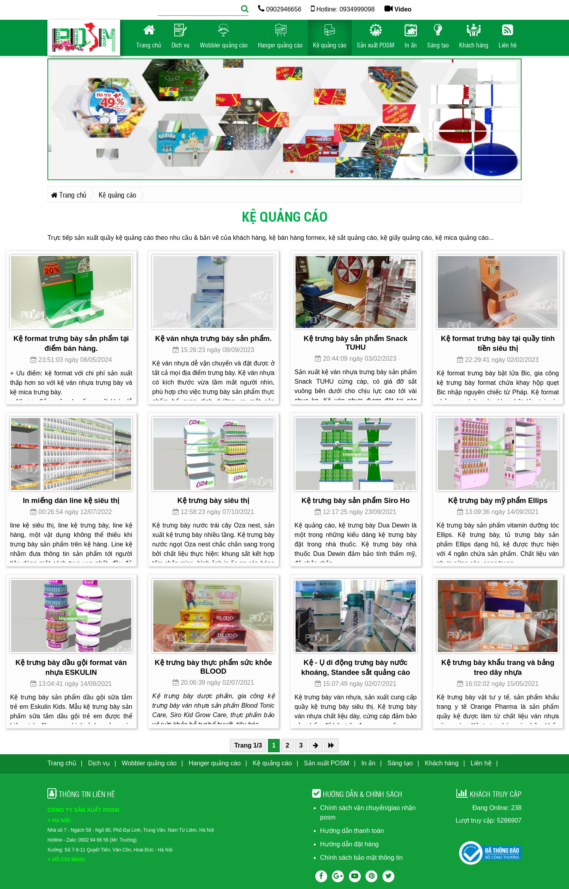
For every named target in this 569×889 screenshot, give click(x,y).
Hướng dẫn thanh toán (352, 830)
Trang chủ (61, 763)
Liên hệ (481, 763)
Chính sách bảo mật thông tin (361, 857)
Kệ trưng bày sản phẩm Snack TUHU (356, 342)
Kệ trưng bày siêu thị (213, 500)
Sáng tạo (400, 763)
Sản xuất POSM (326, 763)
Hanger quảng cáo (214, 763)
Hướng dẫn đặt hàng (349, 844)
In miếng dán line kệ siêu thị (71, 500)
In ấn (368, 763)
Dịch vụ (99, 763)
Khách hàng (441, 763)
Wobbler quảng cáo (149, 763)
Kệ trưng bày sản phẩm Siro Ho (355, 500)
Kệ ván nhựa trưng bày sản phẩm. (213, 338)
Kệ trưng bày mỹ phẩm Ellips (498, 500)
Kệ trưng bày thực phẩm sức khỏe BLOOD (213, 666)
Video (398, 9)
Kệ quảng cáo (272, 763)
